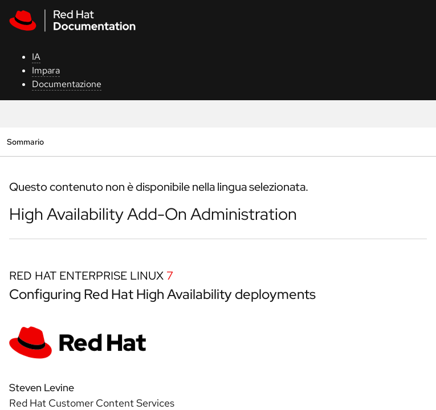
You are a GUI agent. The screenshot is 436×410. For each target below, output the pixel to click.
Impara (46, 70)
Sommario (25, 141)
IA (36, 57)
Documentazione (66, 84)
